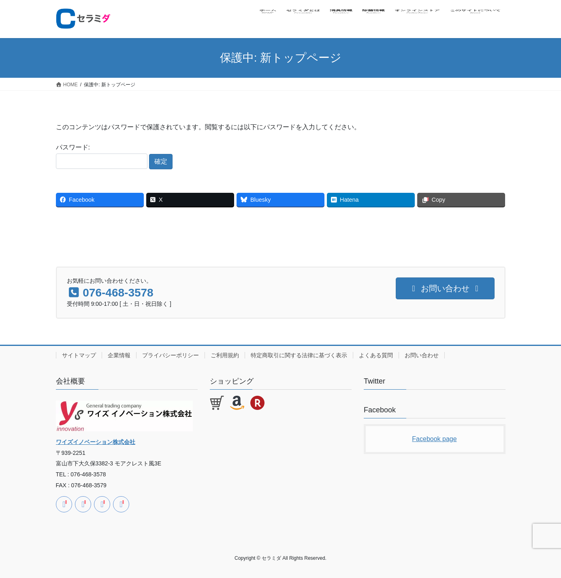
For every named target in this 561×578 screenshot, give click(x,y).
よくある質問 (376, 355)
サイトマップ (79, 355)
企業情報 (119, 355)
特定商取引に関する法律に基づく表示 (299, 355)
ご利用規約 (225, 355)
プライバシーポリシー (170, 355)
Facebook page (434, 438)
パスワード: (101, 156)
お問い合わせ (422, 355)
